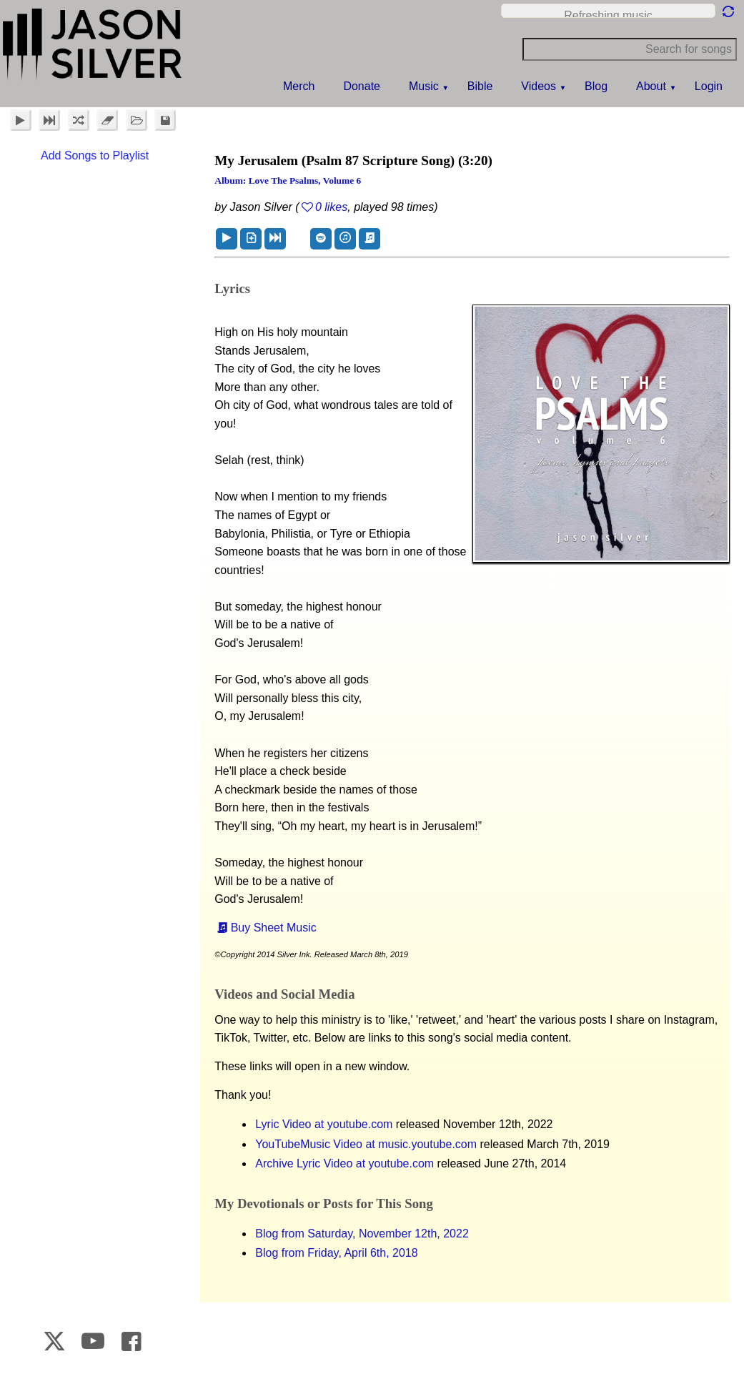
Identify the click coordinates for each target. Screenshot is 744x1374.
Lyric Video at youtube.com (323, 1124)
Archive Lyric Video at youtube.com (344, 1163)
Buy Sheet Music (274, 927)
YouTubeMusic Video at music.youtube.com (366, 1144)
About (651, 86)
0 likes (331, 207)
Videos (538, 86)
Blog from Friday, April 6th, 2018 (336, 1253)
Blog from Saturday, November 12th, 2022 (362, 1233)
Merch (298, 86)
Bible (480, 86)
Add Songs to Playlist (95, 155)
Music (424, 86)
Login (709, 86)
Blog (596, 86)
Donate (361, 86)
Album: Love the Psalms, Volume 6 (287, 180)
